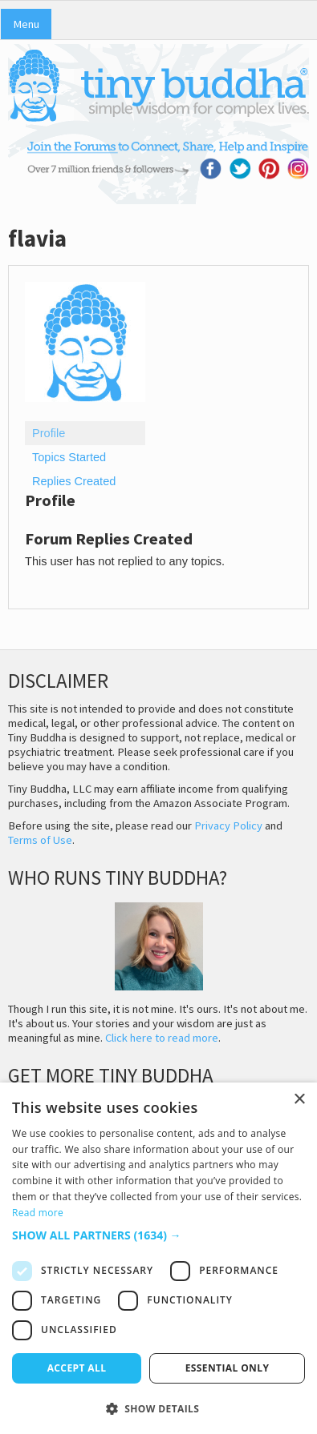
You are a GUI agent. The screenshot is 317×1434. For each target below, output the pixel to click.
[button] (158, 1235)
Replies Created (74, 481)
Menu (26, 24)
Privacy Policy (228, 825)
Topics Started (69, 457)
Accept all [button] (77, 1368)
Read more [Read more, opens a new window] (37, 1212)
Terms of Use (40, 840)
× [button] (299, 1100)
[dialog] (158, 1258)
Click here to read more (161, 1037)
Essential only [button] (227, 1368)
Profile (48, 433)
